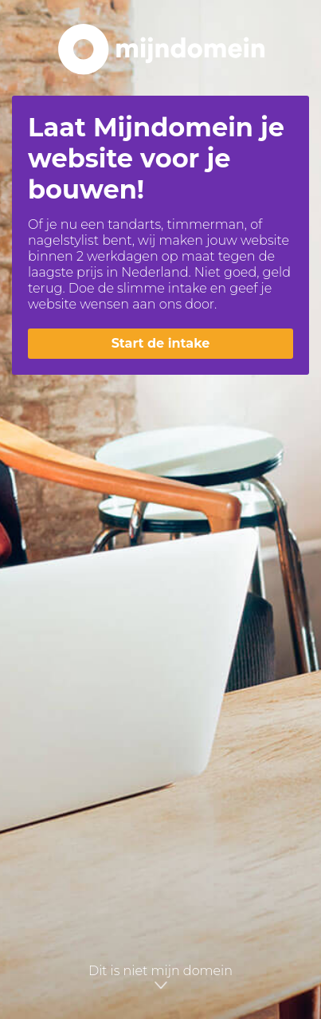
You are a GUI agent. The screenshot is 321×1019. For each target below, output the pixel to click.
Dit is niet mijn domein (160, 977)
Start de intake (161, 343)
